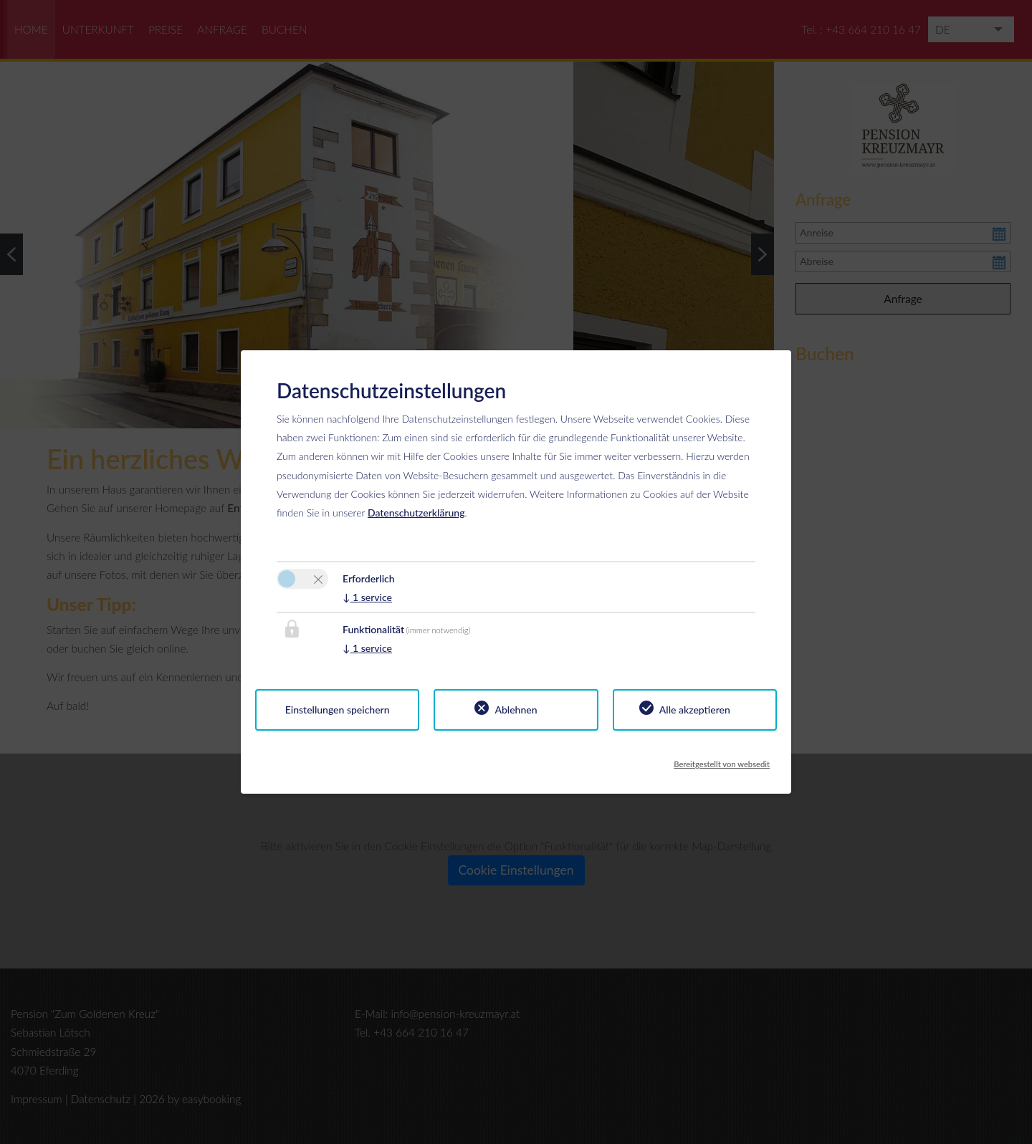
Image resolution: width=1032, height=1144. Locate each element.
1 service (367, 597)
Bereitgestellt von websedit (722, 760)
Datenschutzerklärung (416, 512)
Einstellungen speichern (337, 709)
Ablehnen (515, 709)
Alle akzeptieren (694, 709)
